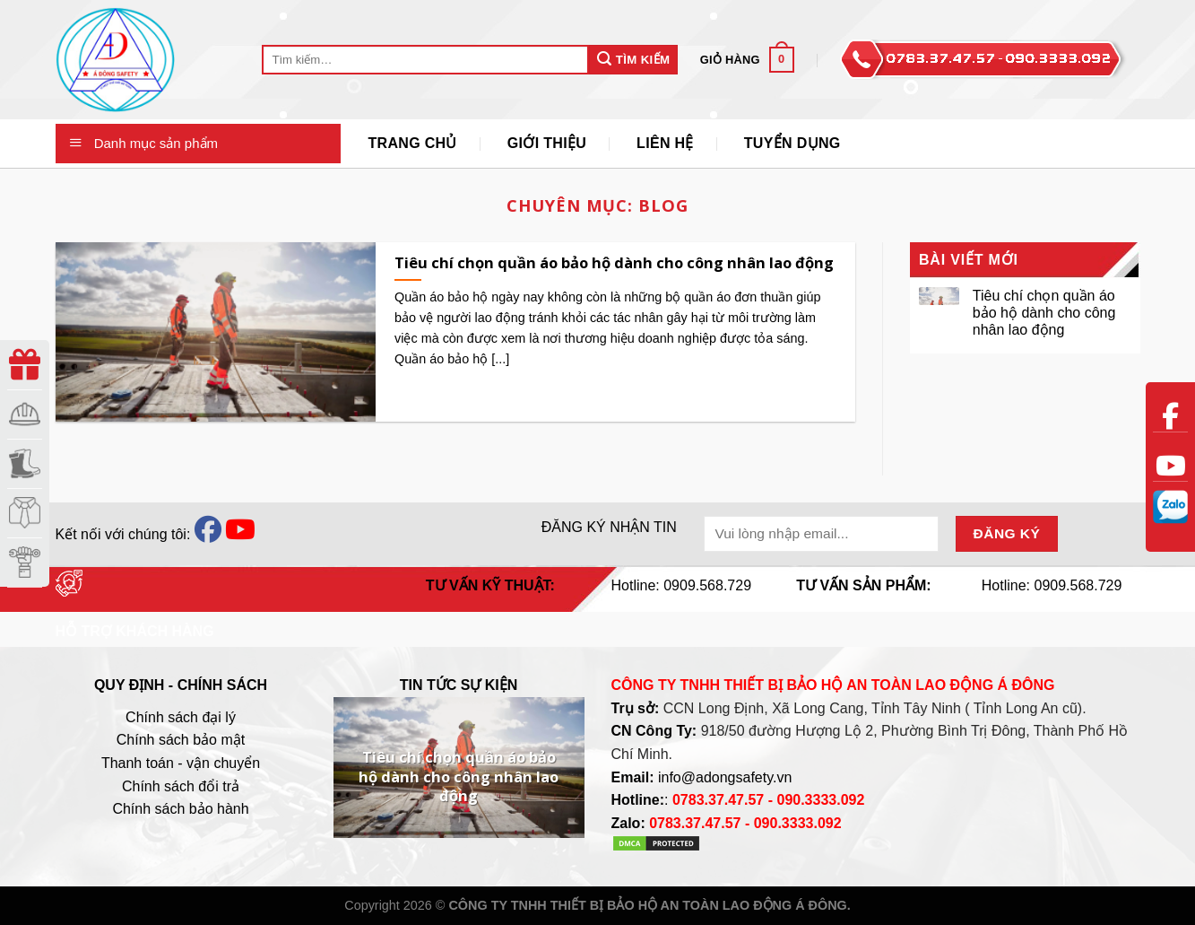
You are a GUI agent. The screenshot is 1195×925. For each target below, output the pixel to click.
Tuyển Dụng (792, 143)
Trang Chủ (412, 143)
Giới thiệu (546, 143)
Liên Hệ (665, 143)
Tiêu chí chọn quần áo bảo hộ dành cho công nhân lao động (1044, 312)
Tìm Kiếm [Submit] (633, 58)
